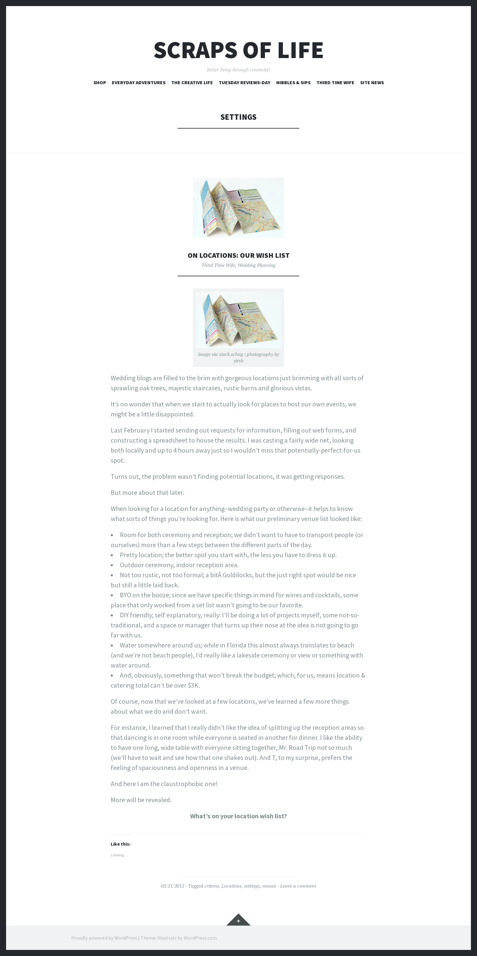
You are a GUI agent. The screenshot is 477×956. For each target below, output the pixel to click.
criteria (211, 885)
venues (269, 885)
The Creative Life (192, 82)
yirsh (239, 360)
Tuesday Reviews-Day (244, 82)
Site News (372, 82)
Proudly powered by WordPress (104, 938)
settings (252, 885)
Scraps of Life (238, 49)
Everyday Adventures (138, 82)
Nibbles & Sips (293, 82)
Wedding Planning (257, 265)
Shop (99, 82)
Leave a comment (298, 885)
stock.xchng (231, 354)
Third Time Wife (335, 82)
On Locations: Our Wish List (238, 255)
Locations (231, 885)
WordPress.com (200, 938)
